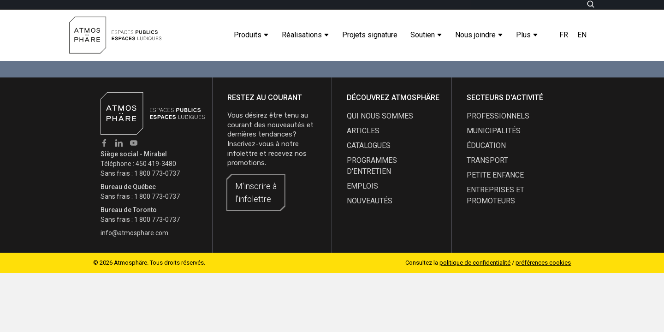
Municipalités (494, 130)
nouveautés (369, 200)
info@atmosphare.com (134, 233)
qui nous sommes (380, 116)
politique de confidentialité (474, 262)
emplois (362, 186)
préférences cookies (543, 262)
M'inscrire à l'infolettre (256, 192)
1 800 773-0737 (157, 173)
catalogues (369, 145)
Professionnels (498, 116)
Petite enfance (495, 175)
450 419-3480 (156, 163)
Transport (487, 160)
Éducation (486, 145)
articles (363, 130)
